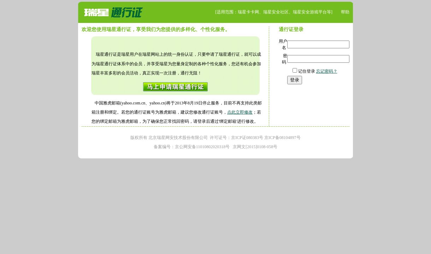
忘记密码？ (326, 71)
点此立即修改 (240, 112)
